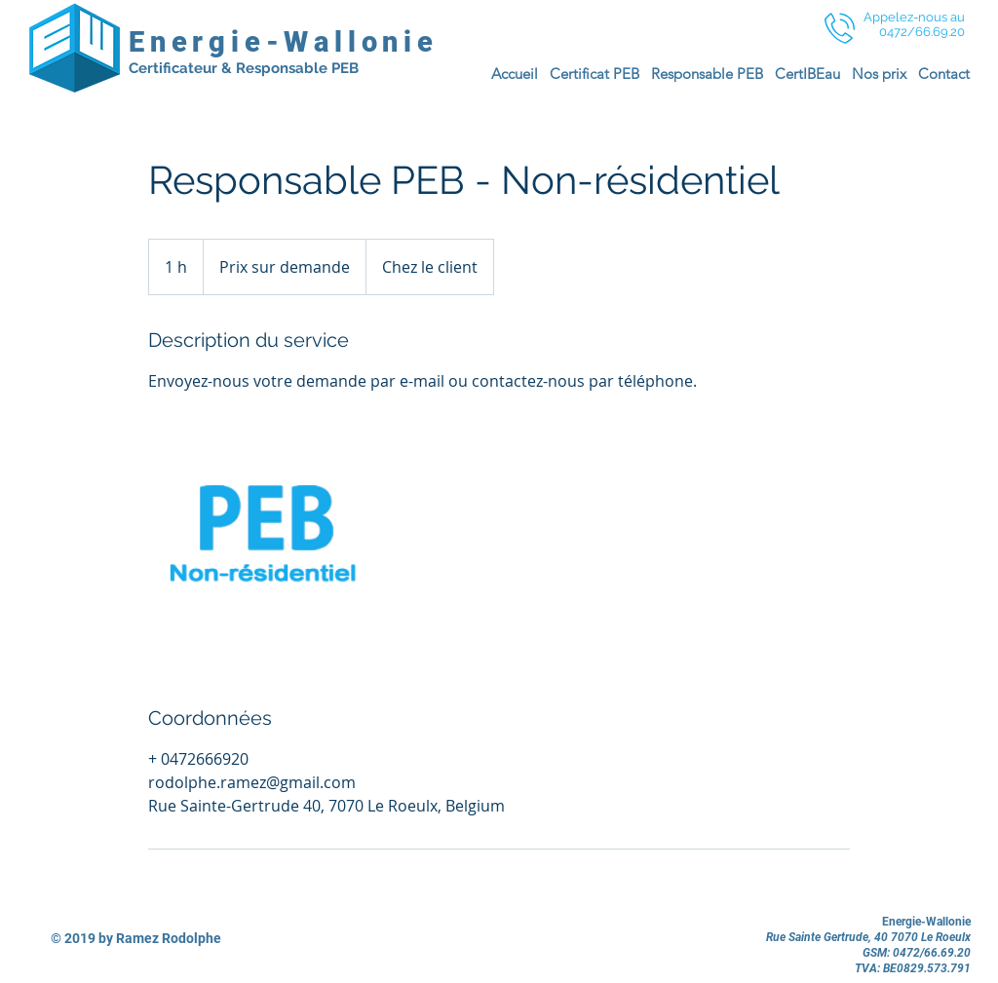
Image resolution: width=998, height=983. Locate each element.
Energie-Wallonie (284, 41)
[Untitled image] (261, 548)
